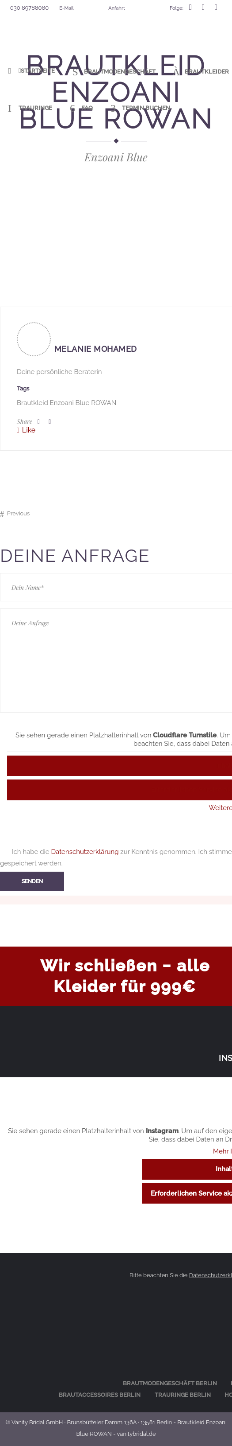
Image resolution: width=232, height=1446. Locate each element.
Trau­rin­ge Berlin (183, 1394)
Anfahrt (116, 8)
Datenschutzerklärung (84, 852)
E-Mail (66, 8)
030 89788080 (29, 7)
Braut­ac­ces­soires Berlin (100, 1394)
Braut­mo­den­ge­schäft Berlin (170, 1383)
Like (28, 430)
